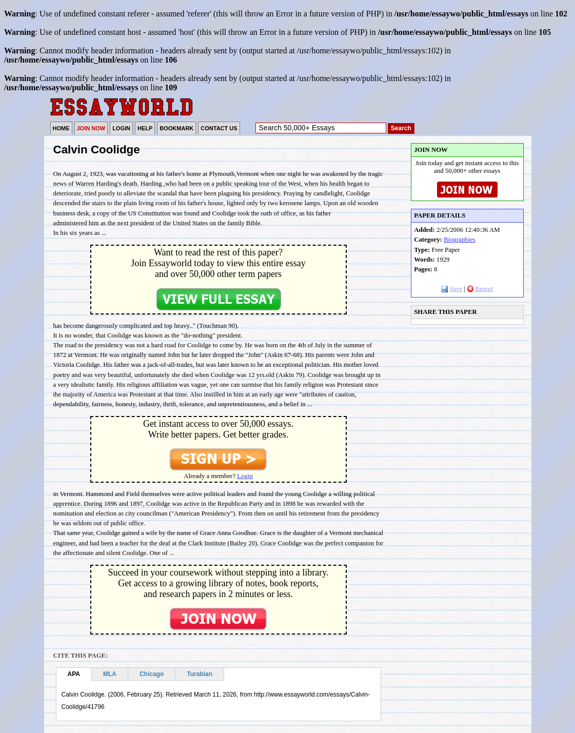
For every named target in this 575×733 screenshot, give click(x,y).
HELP (144, 128)
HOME (61, 128)
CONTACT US (219, 128)
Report (480, 288)
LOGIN (121, 128)
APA (74, 674)
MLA (109, 674)
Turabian (199, 674)
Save (451, 288)
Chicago (152, 674)
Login (245, 476)
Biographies (459, 239)
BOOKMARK (176, 128)
